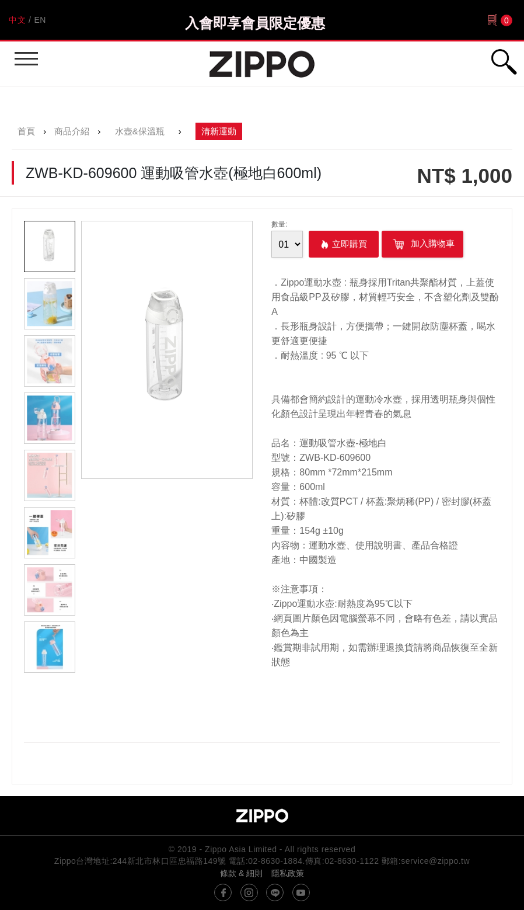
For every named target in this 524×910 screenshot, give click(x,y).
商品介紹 (71, 131)
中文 (17, 20)
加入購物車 (422, 244)
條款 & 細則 (241, 873)
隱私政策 (287, 873)
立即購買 (349, 244)
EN (40, 20)
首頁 (26, 131)
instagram (249, 892)
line (275, 892)
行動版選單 (25, 53)
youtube (301, 892)
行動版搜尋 (503, 62)
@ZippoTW (223, 892)
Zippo (262, 63)
